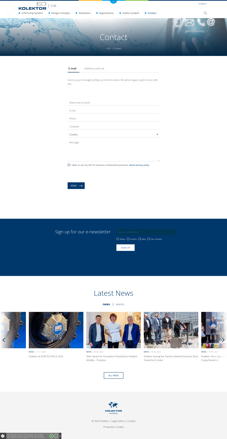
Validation (84, 13)
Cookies (131, 421)
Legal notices (118, 421)
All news (113, 375)
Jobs (144, 239)
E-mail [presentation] (73, 68)
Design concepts (60, 13)
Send (74, 185)
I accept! (51, 436)
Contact (152, 13)
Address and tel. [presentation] (95, 68)
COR (108, 48)
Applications (106, 13)
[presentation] (90, 174)
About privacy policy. (139, 164)
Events (133, 239)
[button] (114, 134)
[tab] (73, 68)
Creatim (120, 427)
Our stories (156, 239)
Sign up (125, 247)
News (122, 239)
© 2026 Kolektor (100, 421)
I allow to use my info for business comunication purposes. (110, 165)
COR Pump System (32, 13)
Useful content (130, 13)
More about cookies (56, 436)
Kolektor (203, 3)
